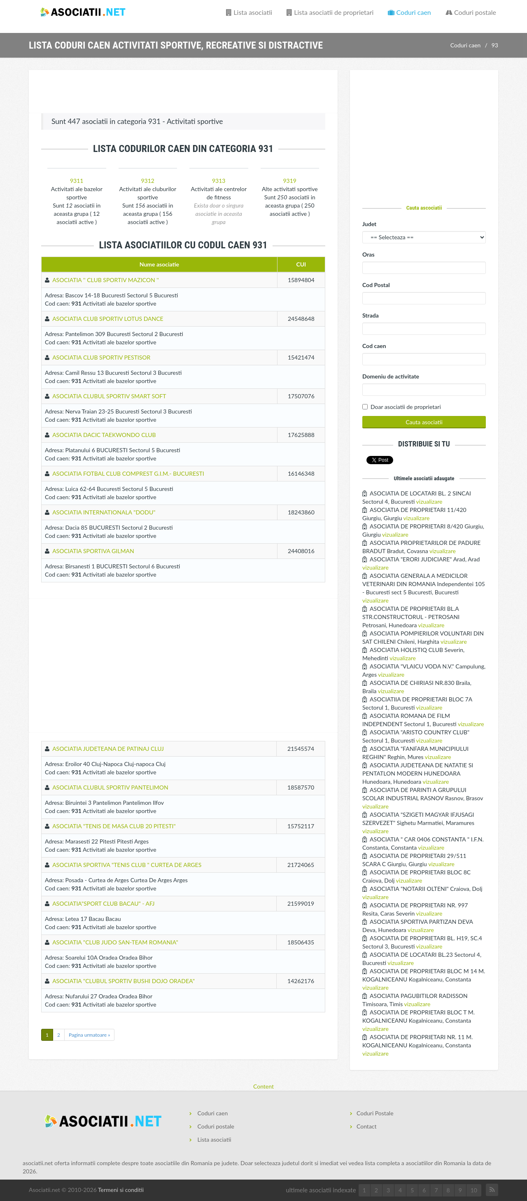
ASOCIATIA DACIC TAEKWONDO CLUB (104, 434)
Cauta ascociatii (424, 207)
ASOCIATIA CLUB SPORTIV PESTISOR (101, 357)
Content (263, 1086)
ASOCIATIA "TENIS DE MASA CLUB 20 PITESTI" (114, 825)
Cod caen (374, 345)
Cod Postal (376, 284)
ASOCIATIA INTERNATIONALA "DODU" (103, 512)
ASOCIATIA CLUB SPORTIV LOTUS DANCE (107, 318)
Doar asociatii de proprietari (406, 406)
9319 (289, 180)
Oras (368, 254)
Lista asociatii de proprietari (330, 12)
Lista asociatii (249, 12)
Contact (367, 1126)
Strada (370, 315)
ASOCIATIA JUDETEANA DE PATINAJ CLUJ (108, 748)
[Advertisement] (183, 92)
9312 (147, 180)
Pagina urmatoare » (89, 1035)
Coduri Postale (375, 1113)
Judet (369, 223)
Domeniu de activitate (390, 376)
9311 (76, 180)
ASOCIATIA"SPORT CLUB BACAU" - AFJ (103, 903)
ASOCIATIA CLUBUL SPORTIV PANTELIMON (110, 787)
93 (495, 45)
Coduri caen (409, 12)
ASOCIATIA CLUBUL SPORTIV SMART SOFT (109, 396)
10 (474, 1190)
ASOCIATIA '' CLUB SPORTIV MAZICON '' (105, 279)
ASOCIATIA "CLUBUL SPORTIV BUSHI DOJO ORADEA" (123, 980)
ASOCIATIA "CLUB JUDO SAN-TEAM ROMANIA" (115, 942)
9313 (218, 180)
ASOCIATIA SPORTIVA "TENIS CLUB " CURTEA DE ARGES (126, 864)
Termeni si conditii (121, 1189)
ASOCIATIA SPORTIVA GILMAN (93, 550)
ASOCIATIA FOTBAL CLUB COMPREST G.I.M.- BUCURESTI (128, 473)
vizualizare (429, 501)
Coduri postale (470, 12)
